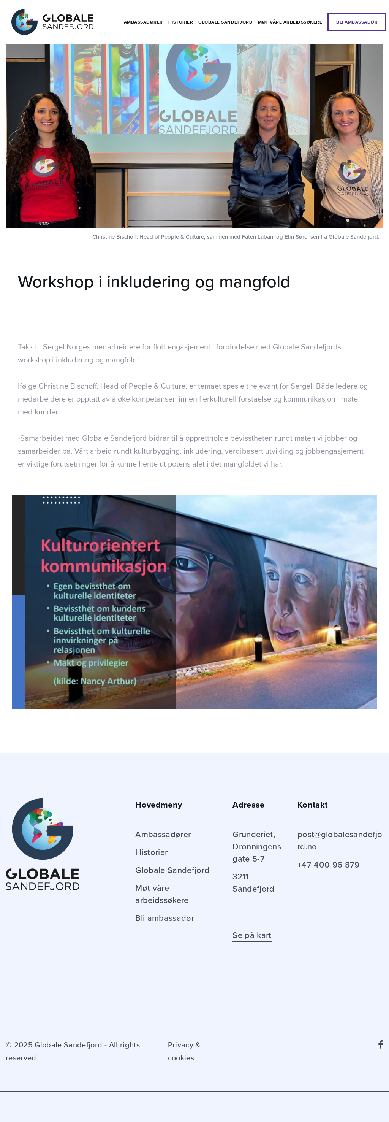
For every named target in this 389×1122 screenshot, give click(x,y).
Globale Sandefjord (225, 22)
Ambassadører (143, 22)
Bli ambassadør (357, 22)
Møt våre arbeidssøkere (290, 22)
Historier (180, 22)
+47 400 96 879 (328, 865)
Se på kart (251, 935)
